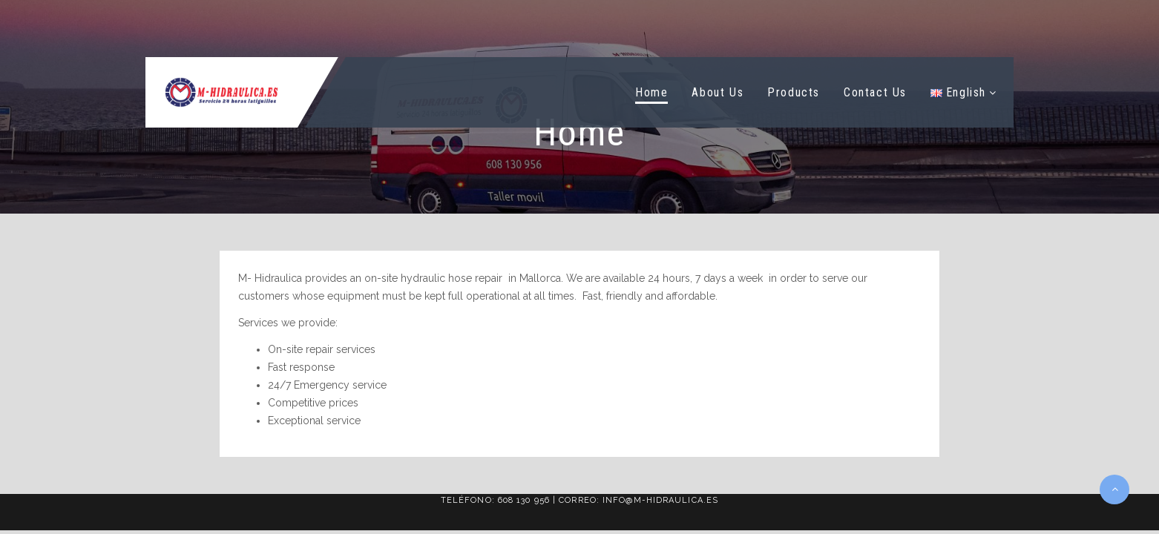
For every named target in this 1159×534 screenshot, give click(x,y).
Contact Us (875, 92)
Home (651, 92)
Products (793, 92)
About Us (717, 92)
